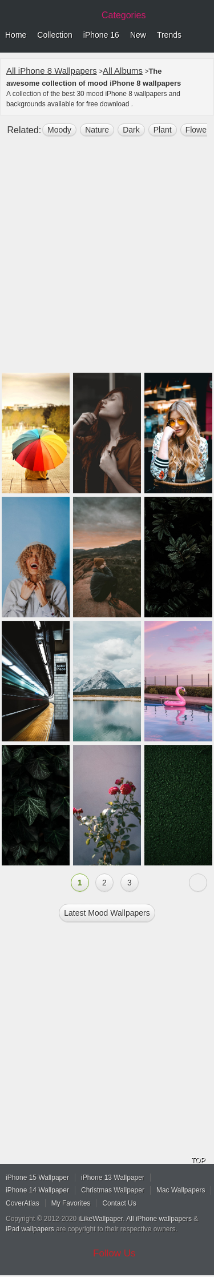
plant (163, 129)
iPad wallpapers (30, 1229)
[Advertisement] (107, 259)
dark (131, 129)
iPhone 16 (101, 34)
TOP (198, 1160)
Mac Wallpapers (180, 1190)
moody (59, 129)
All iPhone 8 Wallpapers (51, 70)
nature (97, 129)
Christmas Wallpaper (112, 1190)
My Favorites (71, 1203)
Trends (169, 34)
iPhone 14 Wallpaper (37, 1190)
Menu (202, 35)
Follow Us (114, 1253)
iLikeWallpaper (101, 1219)
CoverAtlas (22, 1203)
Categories (124, 15)
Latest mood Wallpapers (107, 912)
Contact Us (119, 1203)
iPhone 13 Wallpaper (112, 1178)
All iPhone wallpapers (159, 1219)
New (138, 34)
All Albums (123, 70)
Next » (198, 882)
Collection (54, 34)
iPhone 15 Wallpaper (37, 1178)
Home (15, 34)
